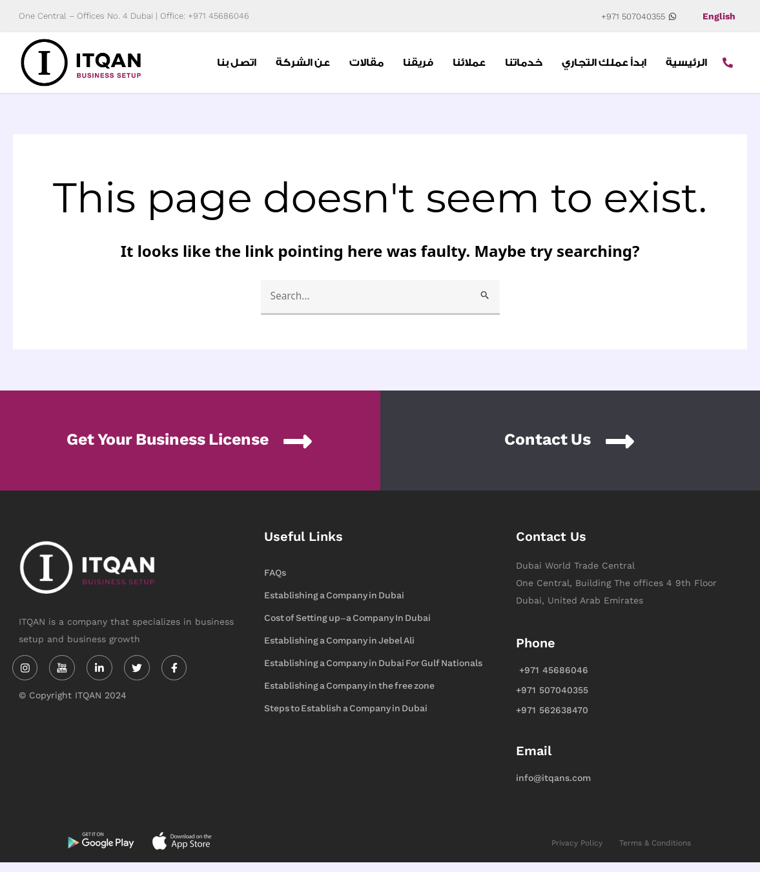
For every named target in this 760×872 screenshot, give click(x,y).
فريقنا (418, 67)
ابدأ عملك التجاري (604, 67)
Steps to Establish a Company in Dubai (345, 718)
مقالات (366, 67)
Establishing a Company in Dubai (334, 605)
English (719, 16)
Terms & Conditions (655, 852)
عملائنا (469, 67)
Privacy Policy (576, 852)
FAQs (275, 582)
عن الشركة (303, 67)
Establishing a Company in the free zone (349, 695)
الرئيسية (686, 67)
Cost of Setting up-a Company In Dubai (347, 628)
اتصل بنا (236, 67)
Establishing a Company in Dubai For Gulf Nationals (373, 673)
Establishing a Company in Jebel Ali (339, 650)
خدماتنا (523, 67)
